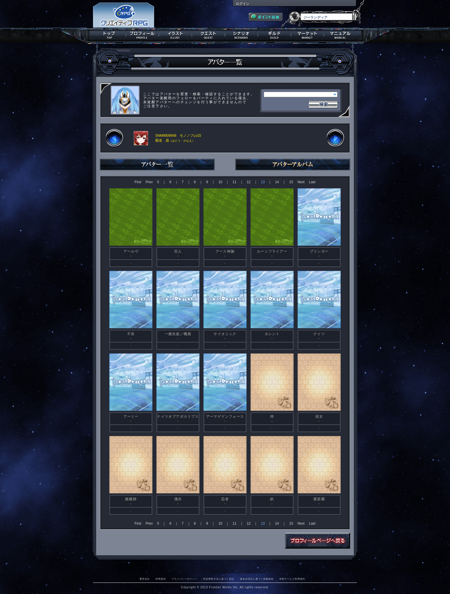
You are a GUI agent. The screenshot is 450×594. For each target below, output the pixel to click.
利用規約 (161, 578)
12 (249, 182)
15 (291, 182)
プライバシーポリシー (184, 578)
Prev (149, 182)
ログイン (242, 4)
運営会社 (144, 578)
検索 (323, 104)
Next (300, 182)
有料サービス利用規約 (292, 578)
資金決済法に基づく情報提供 (257, 578)
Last (312, 182)
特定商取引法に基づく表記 (218, 578)
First (138, 182)
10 (220, 182)
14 (277, 182)
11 (234, 182)
